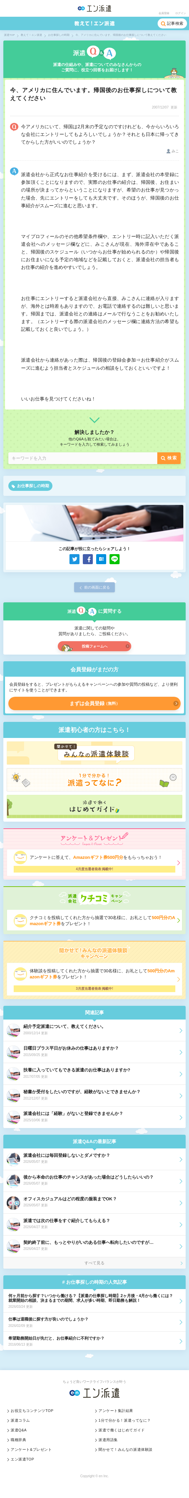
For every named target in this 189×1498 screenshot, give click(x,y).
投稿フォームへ (95, 646)
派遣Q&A (19, 1430)
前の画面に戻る (97, 587)
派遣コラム (20, 1420)
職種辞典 (18, 1440)
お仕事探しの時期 (33, 485)
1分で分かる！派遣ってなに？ (125, 1420)
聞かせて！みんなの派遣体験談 (126, 1449)
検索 (172, 457)
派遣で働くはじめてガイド (122, 1430)
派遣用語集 (108, 1440)
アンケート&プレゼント (31, 1449)
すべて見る (94, 1263)
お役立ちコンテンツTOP (32, 1411)
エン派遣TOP (22, 1459)
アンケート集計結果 (116, 1411)
